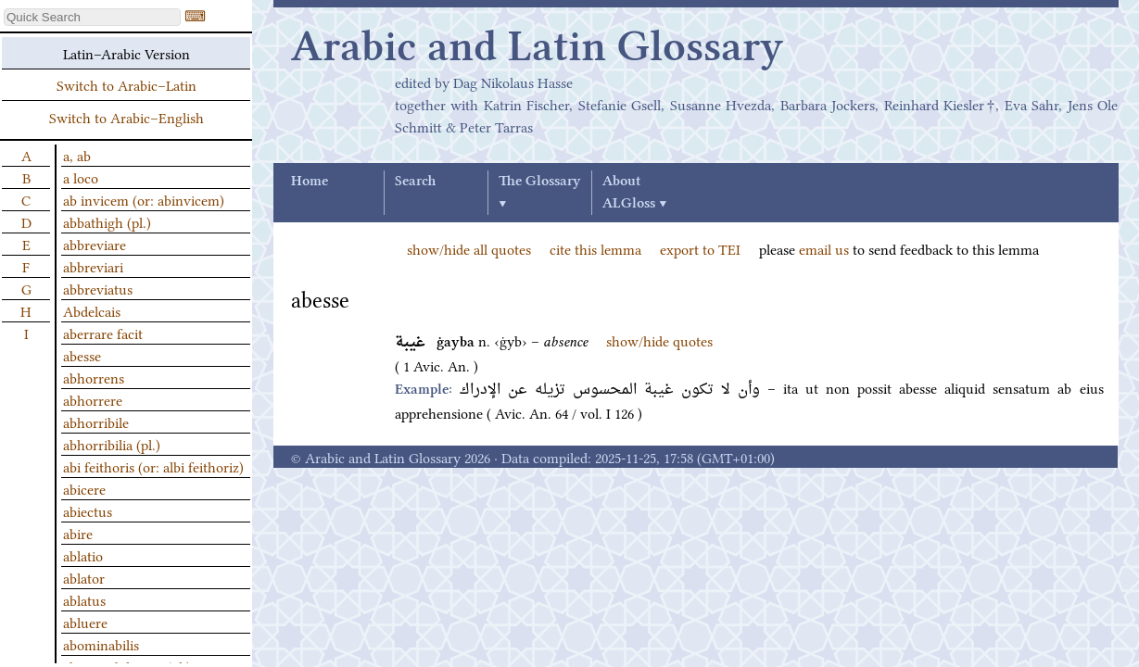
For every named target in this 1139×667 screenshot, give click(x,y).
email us (824, 248)
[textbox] (92, 17)
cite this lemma (595, 248)
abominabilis (101, 644)
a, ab (77, 155)
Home (309, 181)
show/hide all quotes (469, 248)
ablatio (83, 555)
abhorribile (96, 421)
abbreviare (94, 243)
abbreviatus (98, 288)
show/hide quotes (659, 340)
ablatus (84, 599)
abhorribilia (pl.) (111, 444)
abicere (84, 488)
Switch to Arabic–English (126, 117)
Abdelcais (91, 310)
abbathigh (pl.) (107, 221)
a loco (80, 177)
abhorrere (92, 399)
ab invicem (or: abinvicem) (143, 199)
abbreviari (93, 266)
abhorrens (93, 377)
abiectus (87, 510)
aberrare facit (103, 332)
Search (415, 181)
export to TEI (700, 248)
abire (78, 532)
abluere (85, 621)
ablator (84, 577)
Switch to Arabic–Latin (126, 84)
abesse (82, 355)
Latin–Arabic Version (126, 53)
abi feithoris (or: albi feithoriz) (153, 466)
